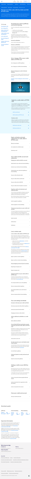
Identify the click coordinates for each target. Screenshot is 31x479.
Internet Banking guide (15, 413)
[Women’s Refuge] (29, 476)
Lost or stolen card (20, 279)
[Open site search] (21, 1)
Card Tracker (22, 347)
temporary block (24, 250)
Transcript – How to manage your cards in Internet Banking (20, 79)
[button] (20, 87)
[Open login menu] (29, 1)
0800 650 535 (27, 243)
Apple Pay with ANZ (13, 438)
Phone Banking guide (25, 413)
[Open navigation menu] (1, 1)
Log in (25, 1)
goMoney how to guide (5, 413)
